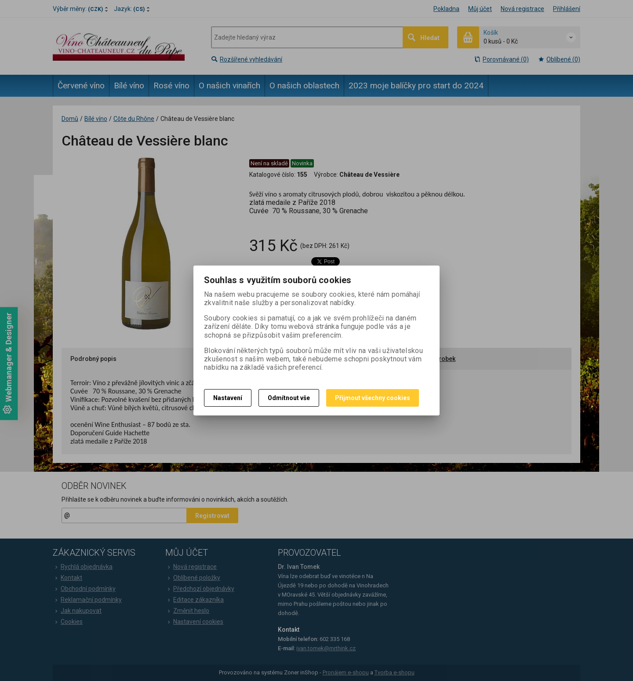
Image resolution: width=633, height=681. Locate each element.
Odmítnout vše (289, 397)
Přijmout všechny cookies (372, 397)
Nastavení (227, 397)
